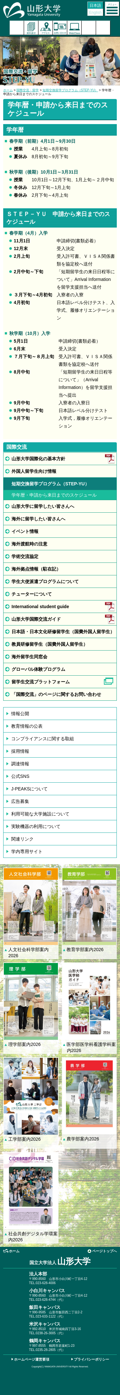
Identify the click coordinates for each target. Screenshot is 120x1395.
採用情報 (20, 751)
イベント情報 (25, 531)
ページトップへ (104, 1251)
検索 (89, 28)
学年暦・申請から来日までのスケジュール (54, 495)
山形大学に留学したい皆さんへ (43, 506)
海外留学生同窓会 (29, 656)
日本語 (95, 5)
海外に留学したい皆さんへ (38, 518)
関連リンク (22, 839)
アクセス (45, 28)
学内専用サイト (27, 851)
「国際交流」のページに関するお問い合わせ (56, 694)
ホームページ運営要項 (31, 1359)
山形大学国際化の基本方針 (38, 458)
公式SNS (20, 776)
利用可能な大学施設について (40, 813)
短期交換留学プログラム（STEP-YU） (70, 90)
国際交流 (16, 447)
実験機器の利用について (35, 826)
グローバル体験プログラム (38, 669)
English (95, 12)
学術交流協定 (25, 556)
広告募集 (20, 801)
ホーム (8, 90)
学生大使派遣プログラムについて (45, 581)
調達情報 (20, 763)
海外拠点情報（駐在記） (36, 569)
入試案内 (17, 28)
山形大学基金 (103, 28)
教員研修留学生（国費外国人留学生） (50, 644)
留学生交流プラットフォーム (41, 681)
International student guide (40, 606)
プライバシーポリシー (91, 1359)
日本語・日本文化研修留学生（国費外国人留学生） (63, 631)
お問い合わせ (60, 28)
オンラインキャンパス (74, 28)
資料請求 (31, 28)
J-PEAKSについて (29, 788)
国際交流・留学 (27, 90)
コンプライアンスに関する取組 (42, 738)
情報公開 (20, 713)
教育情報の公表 (27, 726)
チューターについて (32, 594)
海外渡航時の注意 (29, 543)
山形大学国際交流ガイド (36, 619)
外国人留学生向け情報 (34, 471)
